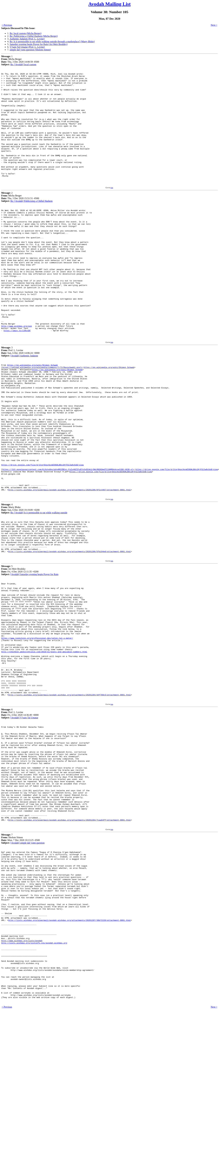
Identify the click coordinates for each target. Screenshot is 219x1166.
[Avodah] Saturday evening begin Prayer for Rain (34, 656)
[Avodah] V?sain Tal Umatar (24, 823)
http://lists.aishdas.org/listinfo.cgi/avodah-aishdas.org (34, 1087)
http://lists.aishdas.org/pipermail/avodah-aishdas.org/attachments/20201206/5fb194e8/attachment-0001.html (69, 632)
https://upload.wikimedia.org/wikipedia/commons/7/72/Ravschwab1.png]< (42, 416)
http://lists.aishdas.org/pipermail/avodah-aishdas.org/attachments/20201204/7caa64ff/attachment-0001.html (69, 944)
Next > (214, 25)
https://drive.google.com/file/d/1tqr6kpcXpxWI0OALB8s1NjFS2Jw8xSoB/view (42, 533)
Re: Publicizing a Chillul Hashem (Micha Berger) (34, 36)
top (111, 210)
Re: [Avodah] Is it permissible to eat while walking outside (38, 587)
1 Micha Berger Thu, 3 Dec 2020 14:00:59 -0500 (20, 60)
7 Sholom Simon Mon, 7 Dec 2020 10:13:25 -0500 (20, 964)
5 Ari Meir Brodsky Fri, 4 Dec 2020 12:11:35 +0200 (19, 652)
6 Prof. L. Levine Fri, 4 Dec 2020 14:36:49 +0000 (20, 818)
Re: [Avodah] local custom (23, 64)
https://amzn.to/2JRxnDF (17, 377)
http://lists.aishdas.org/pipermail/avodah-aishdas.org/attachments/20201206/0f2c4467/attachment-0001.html (69, 563)
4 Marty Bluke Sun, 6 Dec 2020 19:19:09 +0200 (20, 583)
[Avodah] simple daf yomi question (27, 968)
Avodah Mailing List (109, 4)
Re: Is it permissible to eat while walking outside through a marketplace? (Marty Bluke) (52, 41)
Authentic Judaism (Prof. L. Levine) (27, 38)
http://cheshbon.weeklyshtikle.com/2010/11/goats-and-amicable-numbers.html (44, 747)
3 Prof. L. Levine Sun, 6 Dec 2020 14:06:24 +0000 (20, 399)
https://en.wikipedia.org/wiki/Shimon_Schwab (32, 414)
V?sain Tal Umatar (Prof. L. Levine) (27, 47)
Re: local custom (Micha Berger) (25, 33)
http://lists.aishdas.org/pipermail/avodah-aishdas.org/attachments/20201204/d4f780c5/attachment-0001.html (69, 799)
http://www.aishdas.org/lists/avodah (21, 1084)
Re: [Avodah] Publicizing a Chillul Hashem (31, 223)
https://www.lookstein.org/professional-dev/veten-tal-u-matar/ (37, 731)
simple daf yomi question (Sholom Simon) (30, 49)
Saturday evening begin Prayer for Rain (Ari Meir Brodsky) (38, 44)
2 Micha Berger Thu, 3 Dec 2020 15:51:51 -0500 (20, 219)
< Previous (7, 25)
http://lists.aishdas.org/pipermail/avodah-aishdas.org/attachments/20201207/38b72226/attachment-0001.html (69, 1060)
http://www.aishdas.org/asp (16, 372)
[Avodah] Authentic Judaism (24, 403)
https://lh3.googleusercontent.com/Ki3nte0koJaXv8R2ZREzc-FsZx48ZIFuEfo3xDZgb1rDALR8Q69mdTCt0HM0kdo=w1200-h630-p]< (68, 539)
